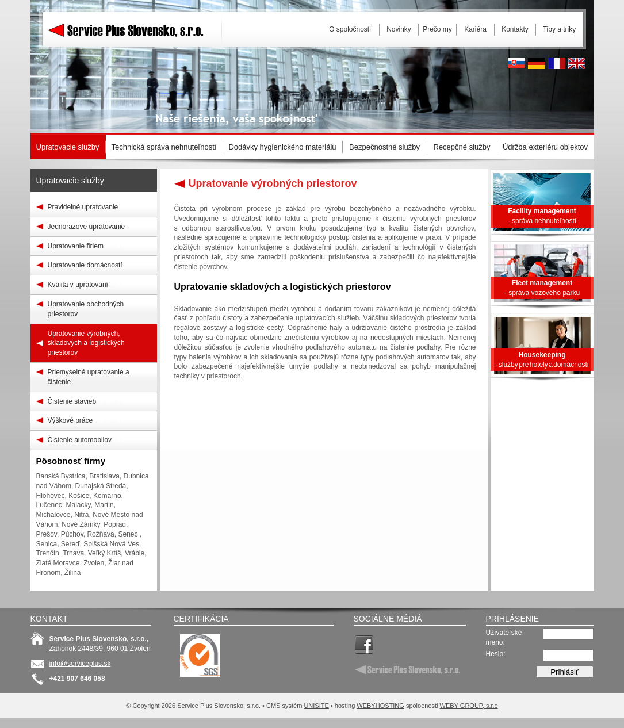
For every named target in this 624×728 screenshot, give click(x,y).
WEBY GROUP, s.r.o (469, 705)
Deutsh (536, 63)
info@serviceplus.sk (80, 664)
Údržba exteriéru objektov (545, 147)
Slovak (516, 63)
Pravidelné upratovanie (83, 207)
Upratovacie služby (70, 180)
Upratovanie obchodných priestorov (86, 309)
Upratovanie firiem (76, 246)
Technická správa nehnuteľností (163, 147)
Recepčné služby (462, 147)
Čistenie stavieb (72, 401)
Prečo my (437, 29)
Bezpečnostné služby (384, 147)
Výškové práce (70, 420)
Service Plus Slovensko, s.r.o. (134, 57)
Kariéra (475, 29)
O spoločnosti (350, 29)
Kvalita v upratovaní (78, 285)
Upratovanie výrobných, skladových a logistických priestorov (86, 343)
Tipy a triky (559, 29)
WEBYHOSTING (380, 705)
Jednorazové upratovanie (86, 227)
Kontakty (515, 29)
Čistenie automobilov (80, 440)
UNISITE (316, 705)
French (556, 63)
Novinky (398, 29)
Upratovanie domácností (85, 265)
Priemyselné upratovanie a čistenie (88, 377)
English (576, 63)
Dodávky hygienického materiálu (282, 147)
